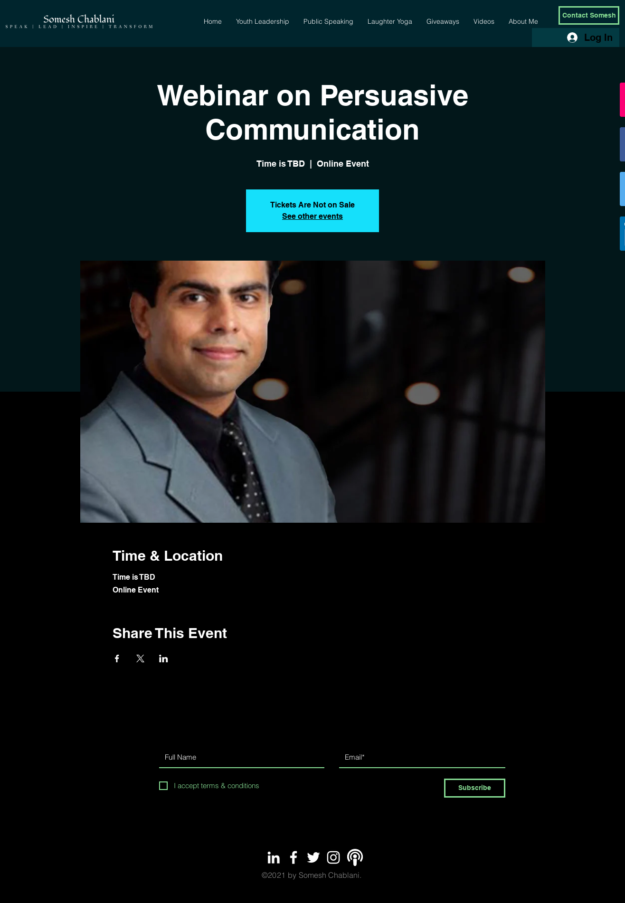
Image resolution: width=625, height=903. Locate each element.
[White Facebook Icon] (293, 857)
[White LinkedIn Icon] (273, 857)
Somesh (312, 875)
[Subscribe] (474, 788)
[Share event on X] (140, 658)
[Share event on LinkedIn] (163, 658)
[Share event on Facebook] (117, 658)
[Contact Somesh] (589, 15)
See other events (312, 216)
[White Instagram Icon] (333, 857)
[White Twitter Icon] (313, 857)
